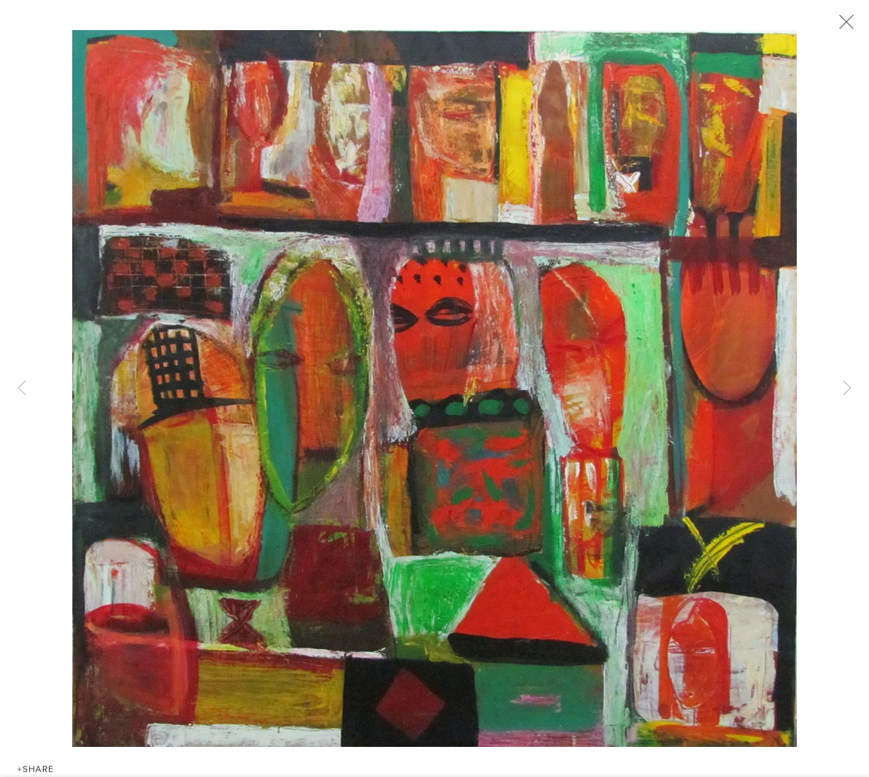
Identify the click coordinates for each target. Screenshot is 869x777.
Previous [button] (22, 388)
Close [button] (848, 26)
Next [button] (847, 388)
